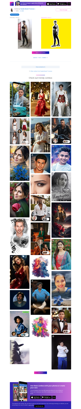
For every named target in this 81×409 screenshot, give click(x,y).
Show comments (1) (40, 67)
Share (63, 10)
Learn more (31, 405)
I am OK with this (39, 406)
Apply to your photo (40, 52)
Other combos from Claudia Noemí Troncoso (40, 71)
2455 (22, 11)
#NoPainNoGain (15, 14)
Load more (40, 372)
